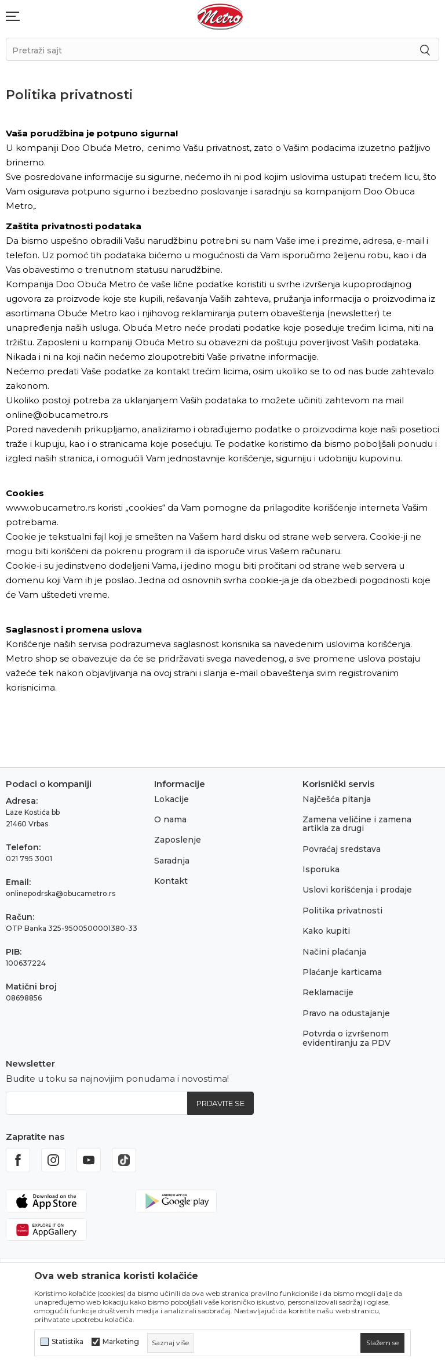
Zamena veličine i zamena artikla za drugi (356, 823)
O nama (170, 819)
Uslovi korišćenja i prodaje (357, 889)
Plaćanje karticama (342, 972)
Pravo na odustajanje (346, 1013)
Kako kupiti (326, 931)
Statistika (67, 1341)
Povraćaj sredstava (341, 849)
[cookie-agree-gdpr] (382, 1343)
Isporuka (321, 869)
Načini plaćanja (334, 952)
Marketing (121, 1341)
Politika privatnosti (342, 910)
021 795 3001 (29, 858)
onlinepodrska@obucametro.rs (60, 893)
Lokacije (171, 799)
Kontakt (171, 881)
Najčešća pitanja (336, 799)
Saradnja (171, 860)
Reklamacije (327, 992)
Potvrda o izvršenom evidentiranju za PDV (346, 1037)
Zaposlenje (177, 840)
